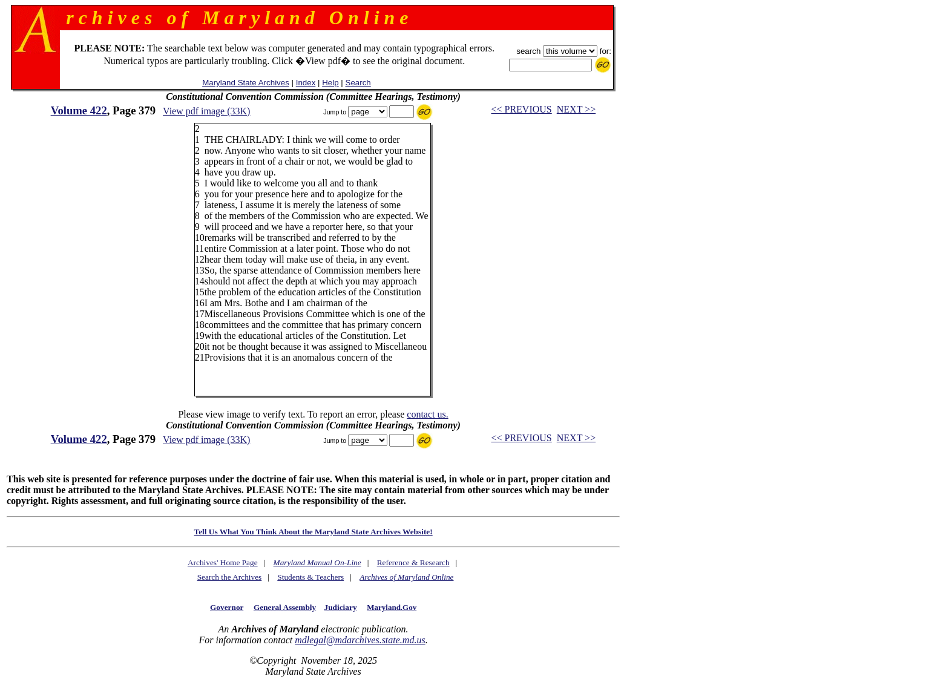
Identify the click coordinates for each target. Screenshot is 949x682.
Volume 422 (79, 110)
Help (330, 82)
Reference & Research (413, 562)
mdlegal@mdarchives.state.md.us (360, 640)
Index (306, 82)
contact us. (427, 414)
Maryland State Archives (245, 82)
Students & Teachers (310, 577)
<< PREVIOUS (521, 109)
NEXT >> (576, 109)
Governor (226, 607)
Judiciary (340, 607)
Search (358, 82)
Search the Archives (229, 577)
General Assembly (285, 607)
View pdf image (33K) (206, 111)
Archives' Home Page (223, 562)
